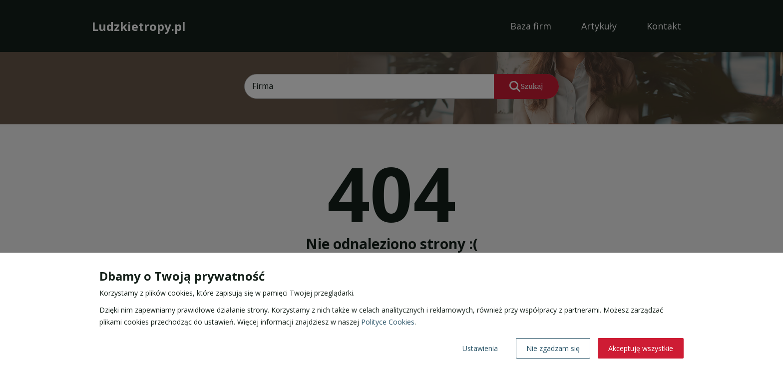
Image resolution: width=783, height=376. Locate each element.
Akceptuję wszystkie (640, 348)
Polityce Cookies (387, 322)
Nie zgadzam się (553, 348)
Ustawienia (480, 348)
